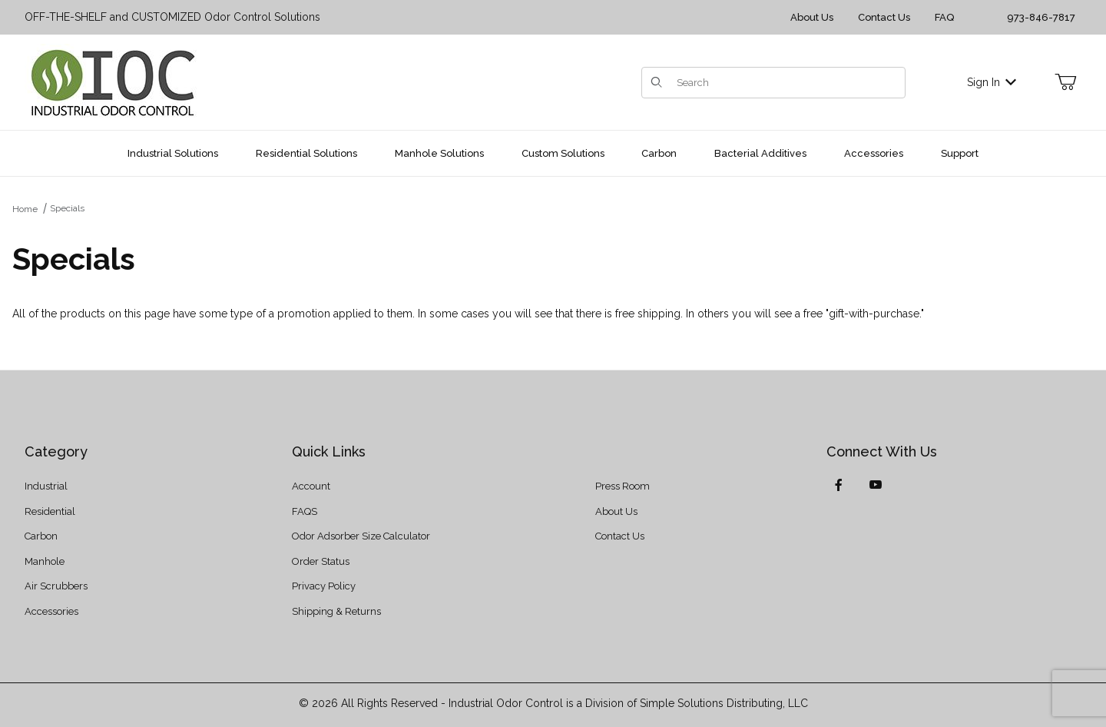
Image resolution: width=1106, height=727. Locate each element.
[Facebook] (838, 485)
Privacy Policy (324, 586)
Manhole (45, 561)
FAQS (304, 511)
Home (25, 209)
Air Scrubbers (56, 586)
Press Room (622, 486)
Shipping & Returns (336, 611)
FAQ (944, 17)
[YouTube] (875, 485)
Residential (50, 511)
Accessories (51, 611)
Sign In (991, 82)
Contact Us (884, 17)
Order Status (320, 561)
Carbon (41, 536)
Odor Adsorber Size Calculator (361, 536)
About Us (811, 17)
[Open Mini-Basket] (1065, 82)
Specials (67, 208)
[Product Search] (786, 83)
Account (311, 486)
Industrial (46, 486)
